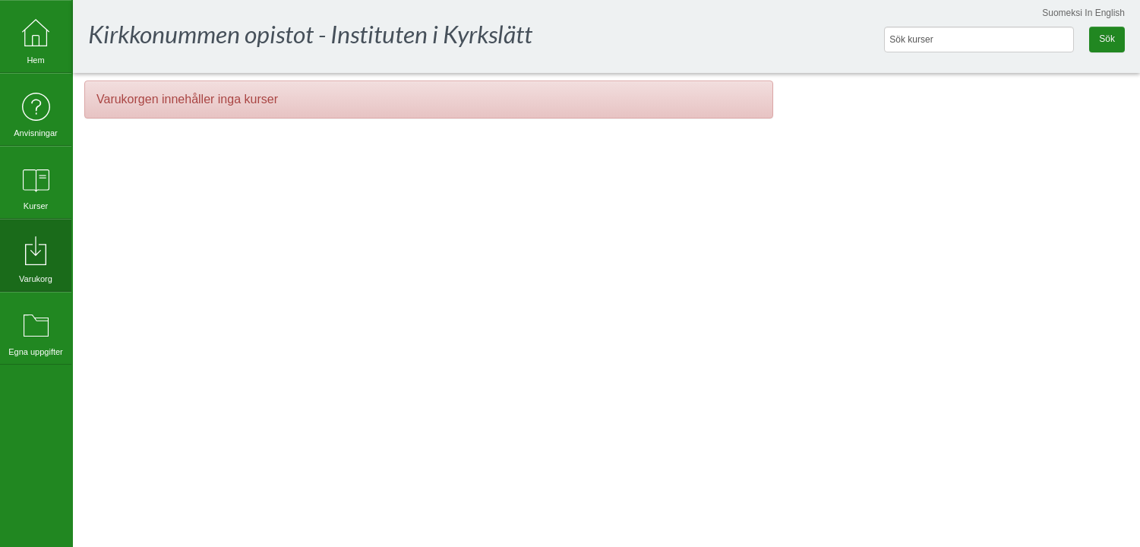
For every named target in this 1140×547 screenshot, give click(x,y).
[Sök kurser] (979, 39)
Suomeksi (1062, 13)
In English (1105, 13)
